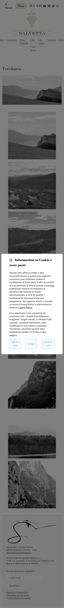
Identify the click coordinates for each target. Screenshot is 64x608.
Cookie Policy (25, 307)
